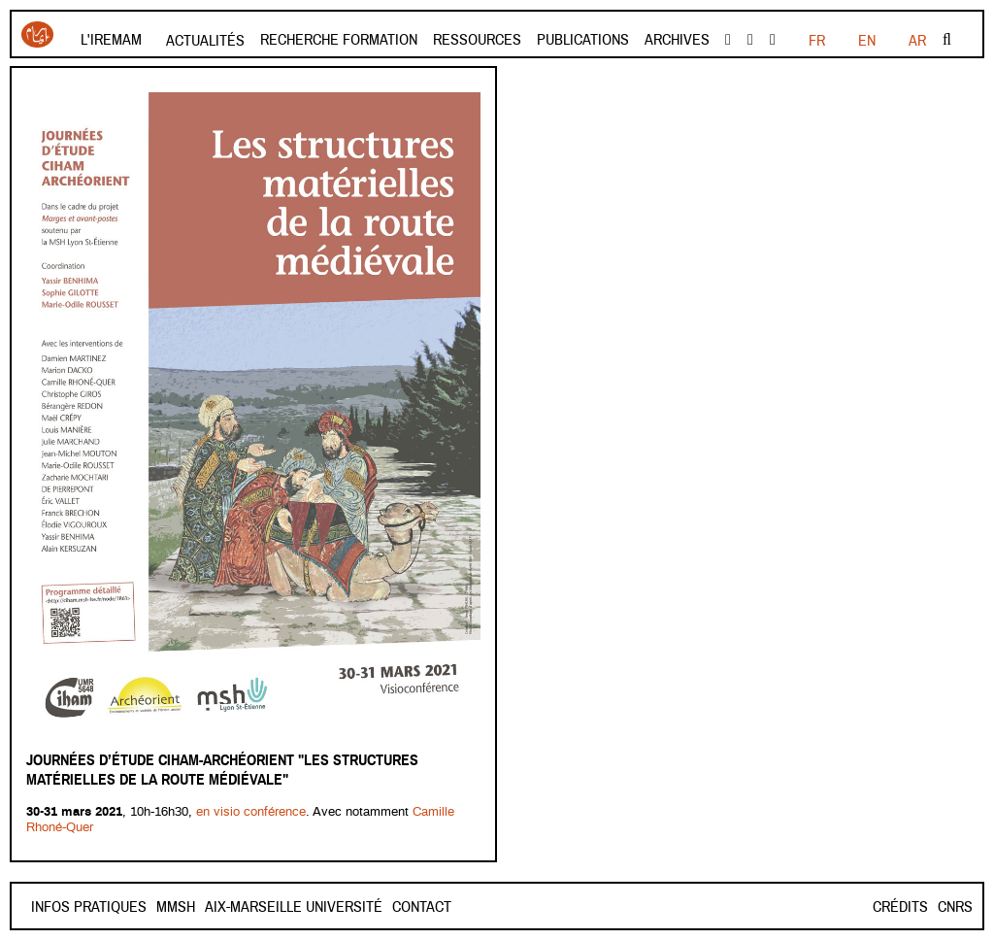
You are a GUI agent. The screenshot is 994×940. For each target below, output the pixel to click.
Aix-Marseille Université (362, 907)
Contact (185, 907)
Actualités (205, 40)
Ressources (477, 40)
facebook (728, 40)
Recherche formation (338, 40)
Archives (677, 40)
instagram (773, 40)
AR (917, 40)
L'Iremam (111, 40)
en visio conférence (251, 812)
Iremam (37, 34)
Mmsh (244, 907)
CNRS (955, 907)
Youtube (750, 40)
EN (867, 40)
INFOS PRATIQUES (89, 907)
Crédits (900, 907)
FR (817, 40)
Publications (583, 40)
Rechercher (947, 40)
